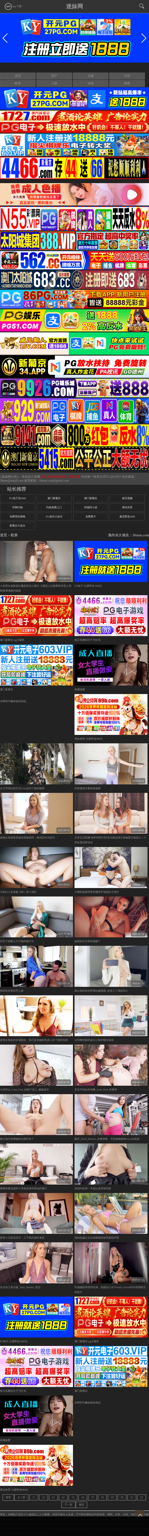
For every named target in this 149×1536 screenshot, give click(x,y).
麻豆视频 (127, 498)
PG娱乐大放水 (54, 516)
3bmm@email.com (11, 480)
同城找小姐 (90, 507)
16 (82, 1497)
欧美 (18, 83)
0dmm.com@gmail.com (54, 480)
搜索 (127, 83)
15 (73, 1497)
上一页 (21, 1497)
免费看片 (90, 516)
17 (92, 1497)
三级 (54, 83)
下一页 (68, 1504)
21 (131, 1497)
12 (43, 1497)
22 (141, 1497)
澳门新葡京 (54, 498)
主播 (91, 76)
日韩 (127, 76)
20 (122, 1497)
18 (102, 1497)
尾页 (81, 1504)
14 (63, 1497)
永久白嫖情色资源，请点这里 (61, 476)
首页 (18, 76)
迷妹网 (74, 6)
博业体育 (127, 507)
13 (53, 1497)
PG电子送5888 (17, 498)
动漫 (91, 83)
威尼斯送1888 (127, 516)
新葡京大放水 (17, 525)
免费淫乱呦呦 (17, 516)
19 (112, 1497)
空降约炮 (17, 507)
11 (33, 1497)
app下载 (12, 6)
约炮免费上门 (54, 507)
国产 (54, 76)
